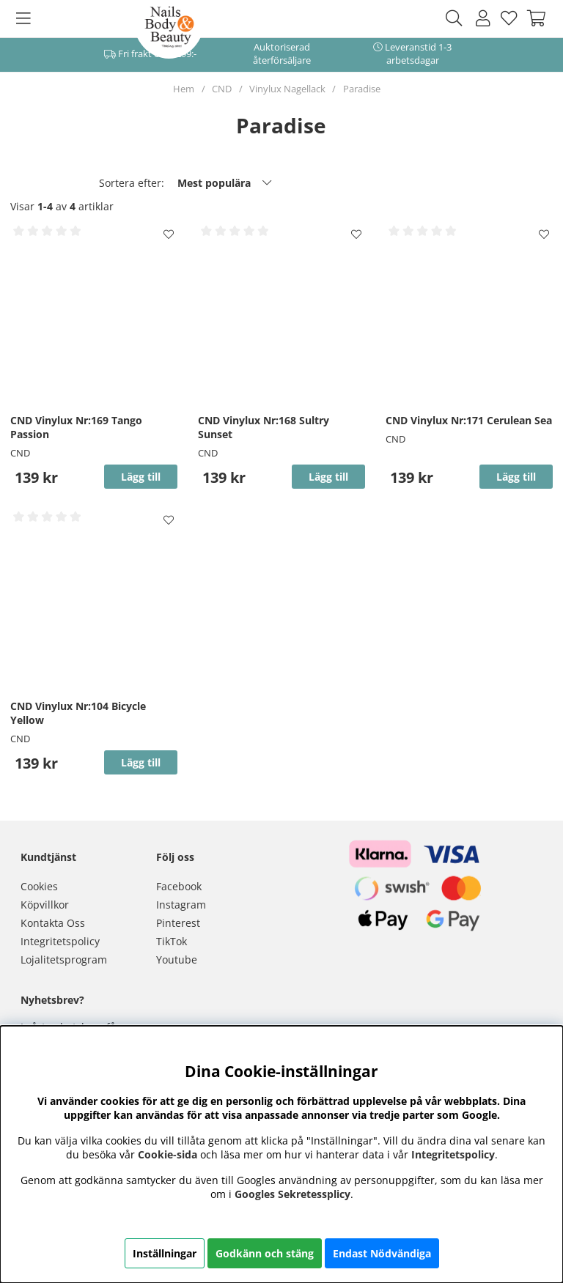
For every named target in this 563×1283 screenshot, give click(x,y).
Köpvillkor (45, 905)
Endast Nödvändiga (382, 1253)
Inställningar (164, 1253)
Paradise (361, 88)
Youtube (176, 959)
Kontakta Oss (53, 923)
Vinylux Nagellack (287, 88)
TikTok (171, 941)
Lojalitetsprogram (64, 959)
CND (222, 88)
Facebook (179, 886)
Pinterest (178, 923)
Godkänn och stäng (265, 1253)
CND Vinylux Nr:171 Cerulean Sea (469, 420)
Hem (183, 88)
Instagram (181, 905)
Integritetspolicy (60, 941)
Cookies (39, 886)
